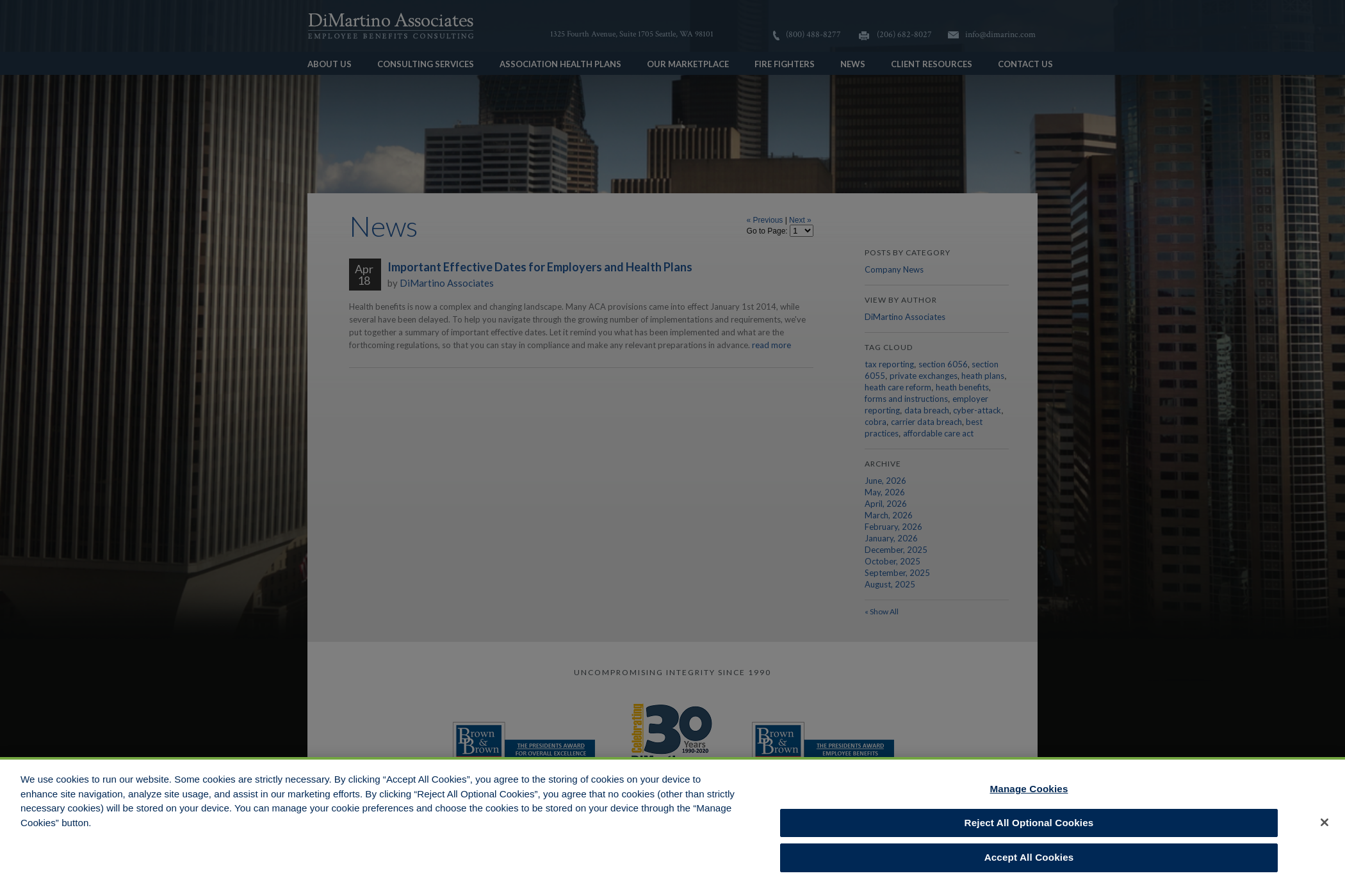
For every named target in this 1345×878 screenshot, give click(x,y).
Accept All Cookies (1029, 861)
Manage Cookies (1029, 792)
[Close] (1324, 826)
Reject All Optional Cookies (1029, 826)
